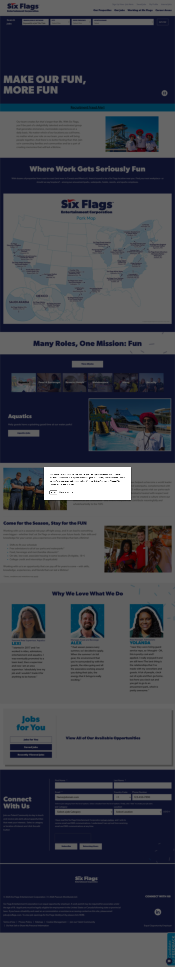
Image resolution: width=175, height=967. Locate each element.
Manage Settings (66, 492)
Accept (53, 492)
